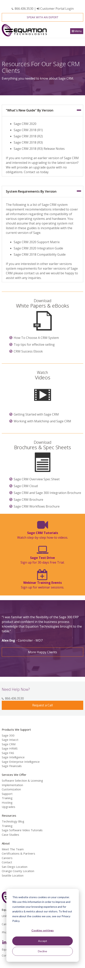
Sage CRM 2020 (25, 124)
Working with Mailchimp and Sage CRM (42, 421)
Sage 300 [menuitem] (8, 735)
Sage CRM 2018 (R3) (28, 142)
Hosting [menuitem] (7, 802)
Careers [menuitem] (7, 858)
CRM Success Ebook (28, 351)
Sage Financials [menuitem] (12, 766)
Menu (78, 31)
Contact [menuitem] (7, 862)
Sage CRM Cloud (26, 486)
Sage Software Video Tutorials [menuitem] (22, 830)
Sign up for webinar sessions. (42, 584)
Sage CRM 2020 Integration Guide (38, 248)
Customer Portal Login (55, 8)
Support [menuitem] (7, 794)
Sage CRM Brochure (28, 499)
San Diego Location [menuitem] (14, 867)
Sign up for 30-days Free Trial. (42, 560)
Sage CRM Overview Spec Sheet (37, 479)
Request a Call (42, 705)
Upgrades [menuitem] (8, 807)
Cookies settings (42, 930)
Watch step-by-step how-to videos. (42, 535)
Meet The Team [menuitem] (13, 849)
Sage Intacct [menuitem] (10, 740)
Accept (42, 941)
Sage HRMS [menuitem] (10, 748)
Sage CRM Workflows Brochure (37, 506)
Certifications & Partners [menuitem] (18, 853)
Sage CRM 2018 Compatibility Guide (40, 254)
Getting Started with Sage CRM (36, 414)
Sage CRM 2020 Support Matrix (37, 242)
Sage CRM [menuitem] (8, 744)
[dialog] (42, 925)
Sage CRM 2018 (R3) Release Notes (39, 148)
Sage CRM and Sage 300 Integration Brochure (47, 493)
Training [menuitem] (7, 798)
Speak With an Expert (42, 17)
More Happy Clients (42, 652)
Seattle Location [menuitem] (12, 875)
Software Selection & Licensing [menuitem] (22, 780)
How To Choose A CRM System (36, 338)
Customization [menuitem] (11, 789)
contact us (31, 273)
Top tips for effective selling (34, 344)
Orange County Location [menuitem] (18, 871)
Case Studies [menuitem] (10, 834)
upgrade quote (44, 167)
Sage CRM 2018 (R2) (28, 136)
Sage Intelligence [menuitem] (13, 757)
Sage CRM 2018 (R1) (28, 130)
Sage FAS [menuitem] (8, 753)
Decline (42, 951)
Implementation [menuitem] (12, 785)
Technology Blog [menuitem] (13, 821)
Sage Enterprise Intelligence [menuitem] (21, 762)
